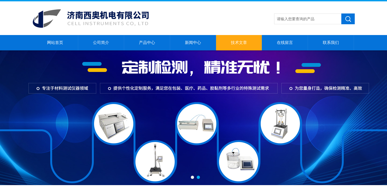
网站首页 (55, 42)
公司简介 (101, 42)
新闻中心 (193, 42)
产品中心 (147, 42)
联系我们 (331, 42)
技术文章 (239, 42)
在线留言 (285, 42)
